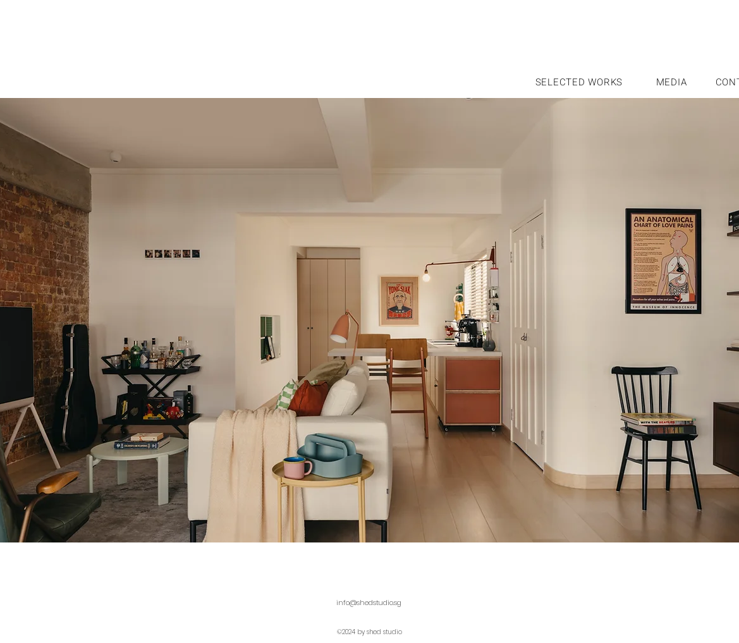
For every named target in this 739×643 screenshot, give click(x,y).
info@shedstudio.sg (368, 602)
